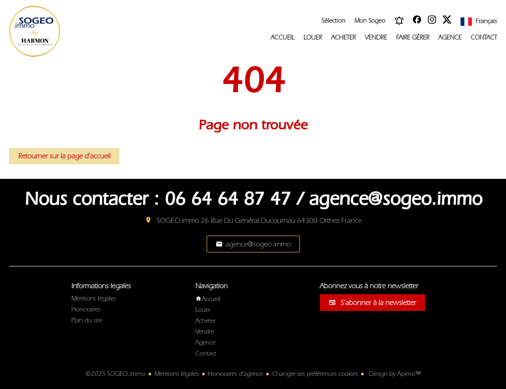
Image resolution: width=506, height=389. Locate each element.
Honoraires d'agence (235, 374)
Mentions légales (176, 374)
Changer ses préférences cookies (315, 374)
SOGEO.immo (178, 221)
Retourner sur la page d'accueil (64, 156)
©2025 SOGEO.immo (115, 374)
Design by (393, 374)
